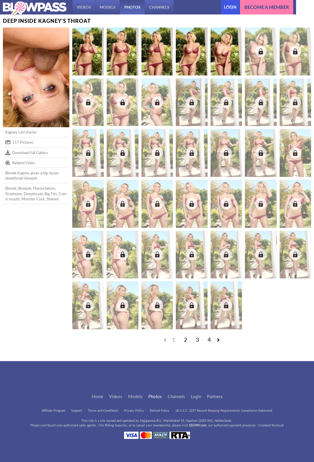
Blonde (10, 188)
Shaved (52, 199)
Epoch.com (54, 425)
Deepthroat (33, 193)
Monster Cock (33, 199)
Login (230, 7)
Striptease (13, 193)
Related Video (20, 162)
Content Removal (271, 425)
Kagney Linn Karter (21, 132)
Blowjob (24, 188)
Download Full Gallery (26, 152)
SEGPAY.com (197, 425)
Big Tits (51, 193)
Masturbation (44, 188)
